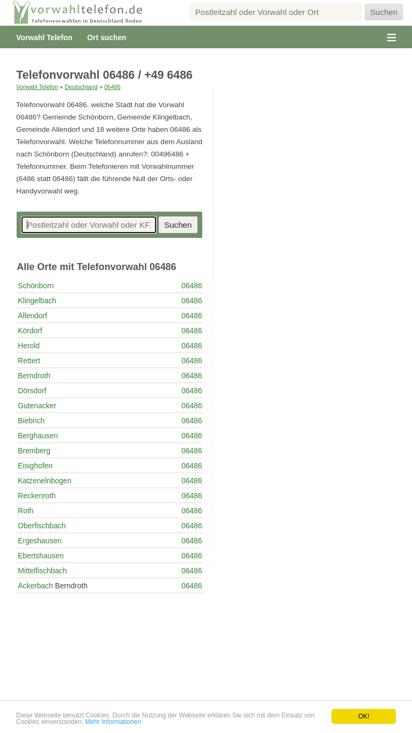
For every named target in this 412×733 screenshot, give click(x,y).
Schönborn (36, 285)
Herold (29, 345)
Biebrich (31, 420)
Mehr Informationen (113, 721)
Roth (25, 510)
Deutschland (80, 87)
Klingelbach (37, 300)
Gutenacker (37, 405)
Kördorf (30, 330)
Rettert (29, 360)
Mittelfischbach (42, 570)
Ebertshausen (40, 555)
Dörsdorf (32, 390)
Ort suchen (107, 37)
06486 (112, 87)
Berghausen (38, 435)
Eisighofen (35, 465)
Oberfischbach (41, 525)
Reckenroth (37, 495)
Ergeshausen (39, 540)
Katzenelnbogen (44, 480)
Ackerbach (35, 585)
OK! (364, 716)
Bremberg (34, 450)
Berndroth (34, 375)
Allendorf (32, 315)
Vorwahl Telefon (44, 37)
